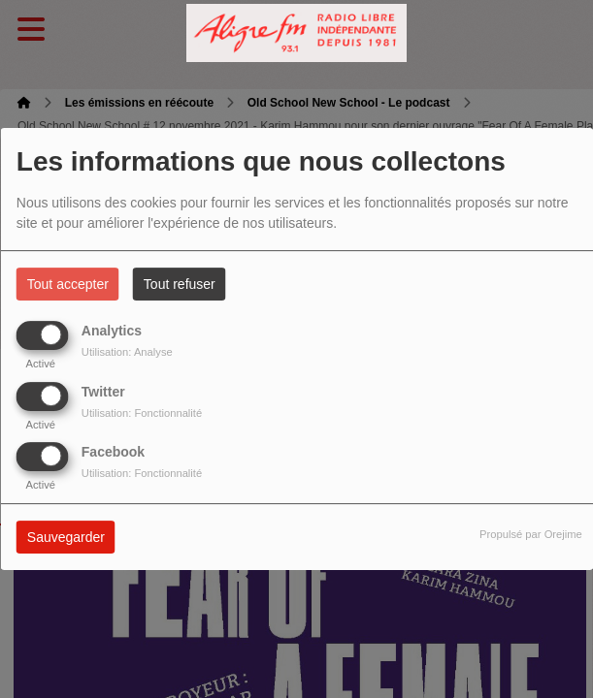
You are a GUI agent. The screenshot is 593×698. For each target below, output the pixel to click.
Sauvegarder (66, 537)
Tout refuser (179, 284)
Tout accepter (68, 284)
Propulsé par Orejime (530, 534)
